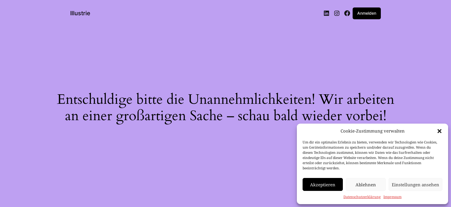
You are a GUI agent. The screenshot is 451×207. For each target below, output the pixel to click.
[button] (439, 131)
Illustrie (80, 13)
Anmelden (366, 13)
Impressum (392, 196)
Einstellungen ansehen (415, 184)
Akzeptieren (322, 184)
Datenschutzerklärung (362, 196)
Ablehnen (366, 184)
